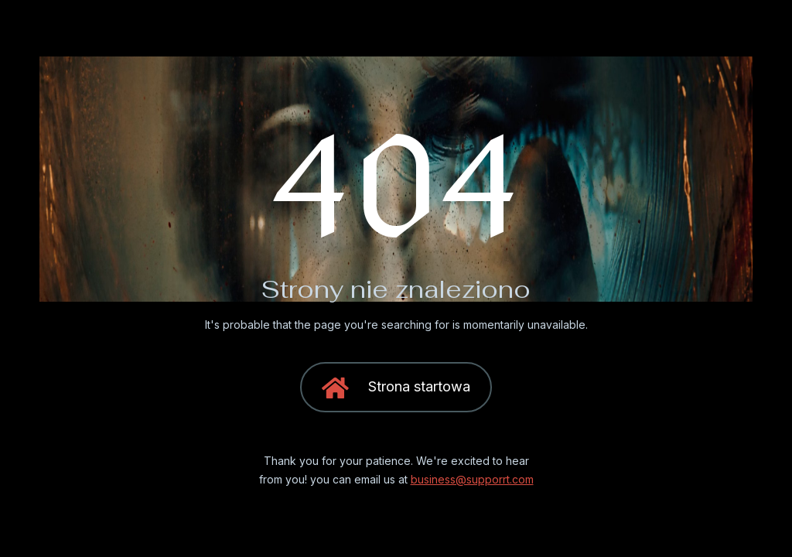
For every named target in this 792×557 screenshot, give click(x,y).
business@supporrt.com (472, 479)
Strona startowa (396, 389)
